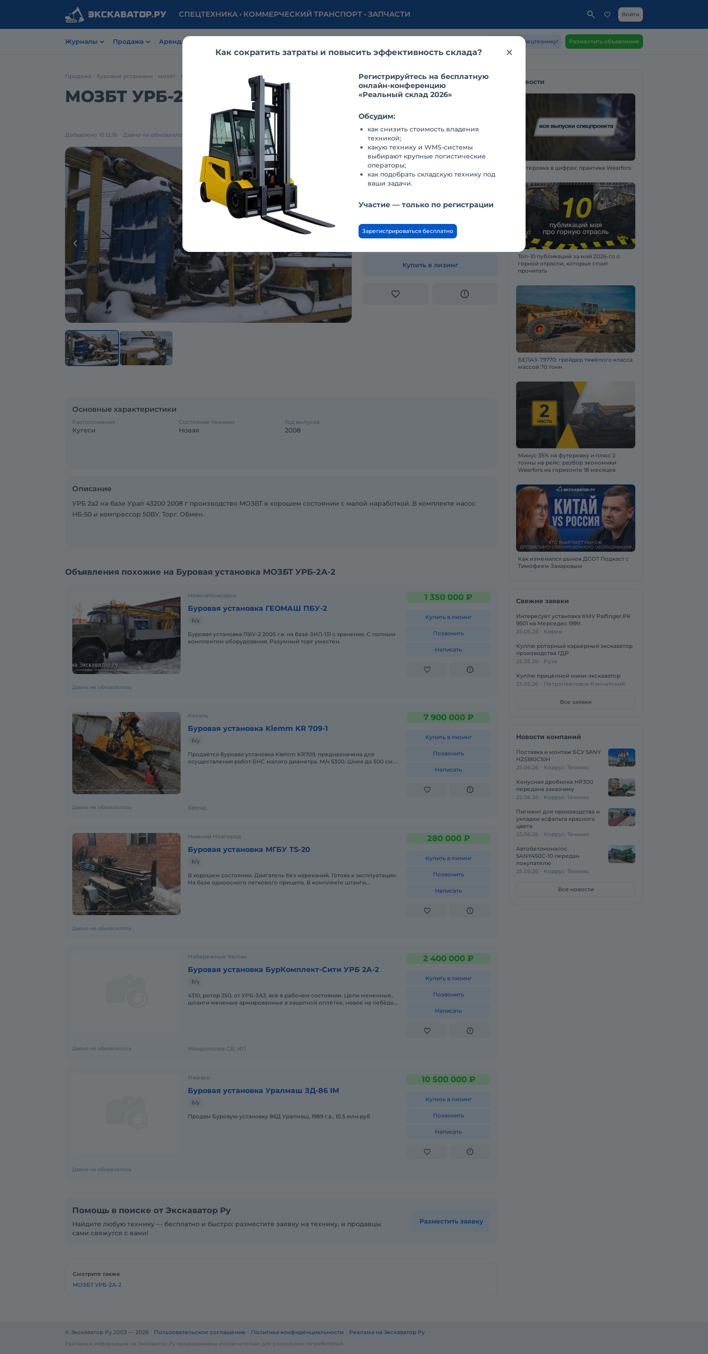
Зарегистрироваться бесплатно (407, 231)
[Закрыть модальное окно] (509, 52)
